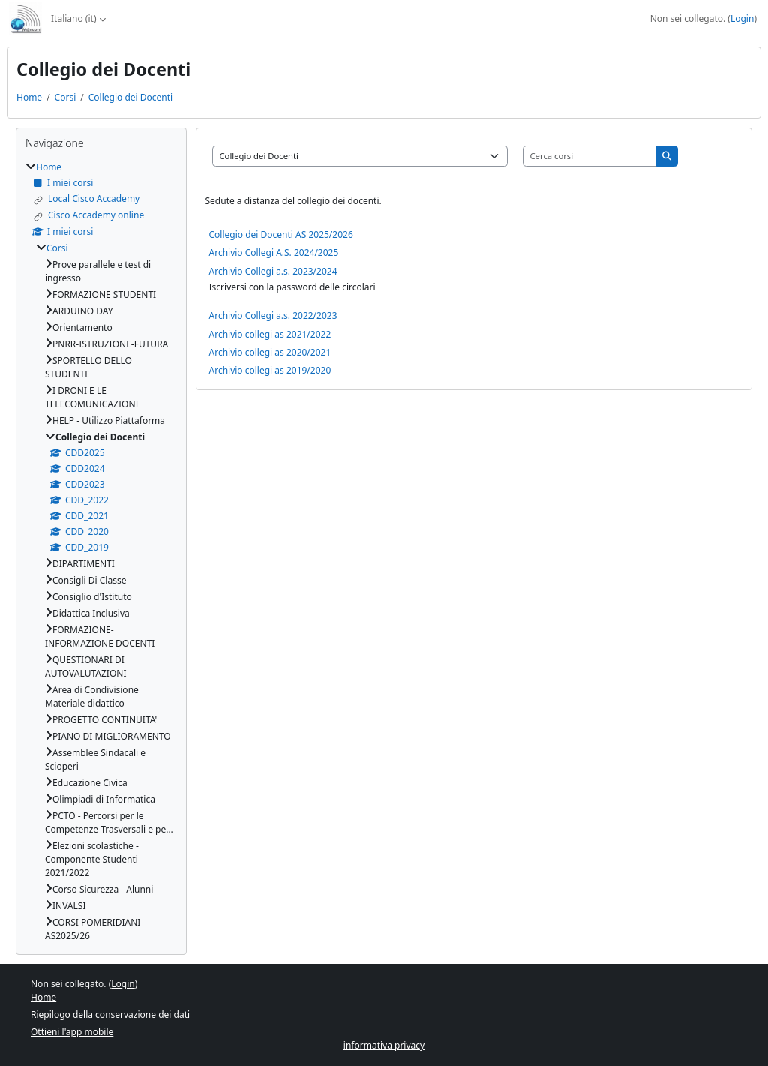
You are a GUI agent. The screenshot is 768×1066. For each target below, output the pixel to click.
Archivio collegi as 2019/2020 (270, 370)
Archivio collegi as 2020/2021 (270, 352)
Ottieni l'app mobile (72, 1031)
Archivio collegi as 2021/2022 (270, 334)
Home (29, 97)
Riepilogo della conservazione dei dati (110, 1014)
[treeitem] (101, 551)
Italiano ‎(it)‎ (73, 18)
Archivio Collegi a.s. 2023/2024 (273, 271)
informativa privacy (384, 1045)
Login (742, 18)
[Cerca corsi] (590, 156)
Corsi (65, 97)
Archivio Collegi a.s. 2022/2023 (273, 315)
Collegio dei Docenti (130, 97)
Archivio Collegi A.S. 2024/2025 (274, 252)
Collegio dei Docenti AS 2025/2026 (281, 234)
